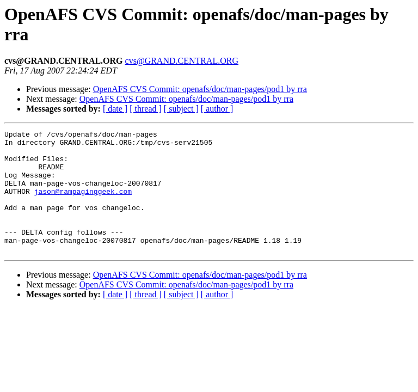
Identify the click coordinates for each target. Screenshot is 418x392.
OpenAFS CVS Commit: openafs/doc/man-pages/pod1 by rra (200, 89)
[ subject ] (181, 108)
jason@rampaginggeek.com (83, 204)
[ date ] (115, 108)
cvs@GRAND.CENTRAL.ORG (182, 60)
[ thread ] (146, 108)
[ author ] (217, 108)
